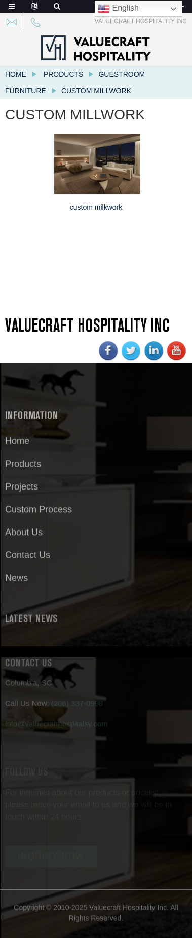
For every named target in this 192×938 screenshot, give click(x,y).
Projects (21, 491)
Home (15, 74)
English (118, 9)
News (16, 583)
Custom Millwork (96, 91)
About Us (24, 537)
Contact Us (27, 560)
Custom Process (38, 514)
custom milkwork (96, 207)
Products (64, 74)
